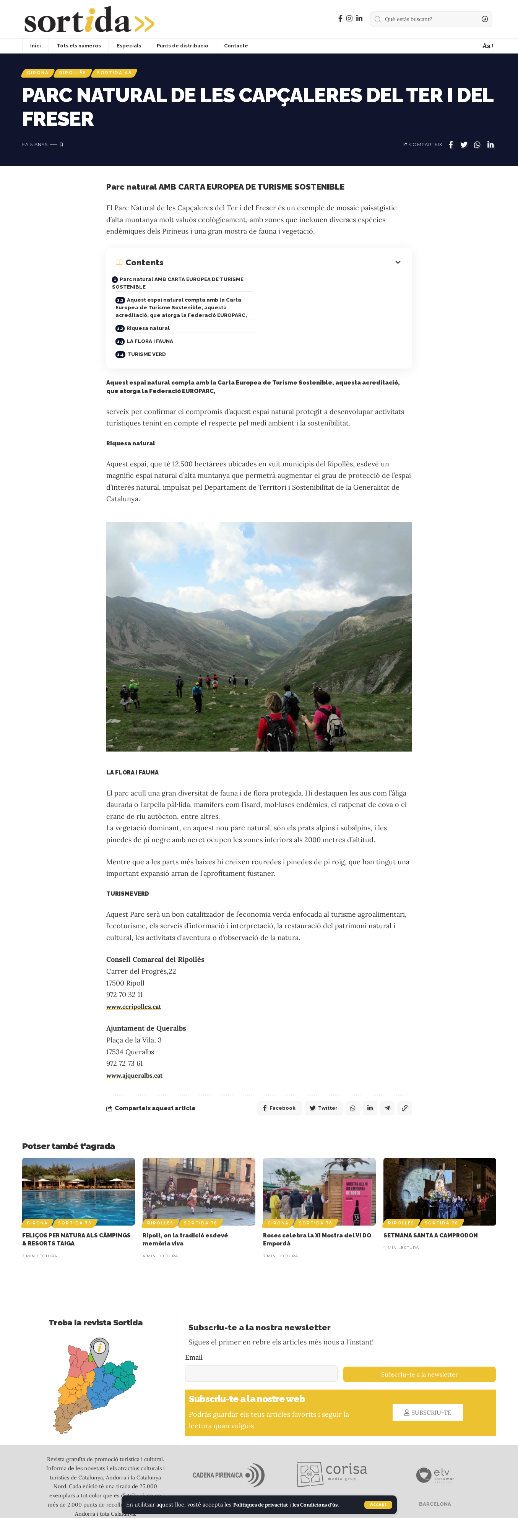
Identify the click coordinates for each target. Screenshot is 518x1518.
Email (194, 1332)
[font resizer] (487, 46)
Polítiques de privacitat (264, 1505)
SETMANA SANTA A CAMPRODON (430, 1211)
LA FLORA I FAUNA (300, 313)
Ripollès (78, 73)
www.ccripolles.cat (137, 980)
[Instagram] (349, 18)
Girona (39, 73)
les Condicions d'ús (325, 1505)
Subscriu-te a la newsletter (419, 1350)
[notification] (472, 46)
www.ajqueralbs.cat (137, 1049)
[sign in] (458, 46)
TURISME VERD (148, 326)
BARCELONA (434, 1479)
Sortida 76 (75, 1198)
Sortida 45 (123, 73)
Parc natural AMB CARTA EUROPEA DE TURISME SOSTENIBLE (184, 285)
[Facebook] (340, 18)
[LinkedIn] (359, 18)
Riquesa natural (149, 313)
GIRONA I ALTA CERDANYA (340, 1479)
